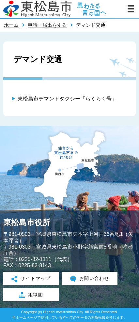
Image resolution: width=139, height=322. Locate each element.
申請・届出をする (47, 25)
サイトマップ (31, 279)
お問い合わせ (90, 279)
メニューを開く (131, 9)
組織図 (31, 295)
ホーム (11, 25)
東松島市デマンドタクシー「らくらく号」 (67, 98)
